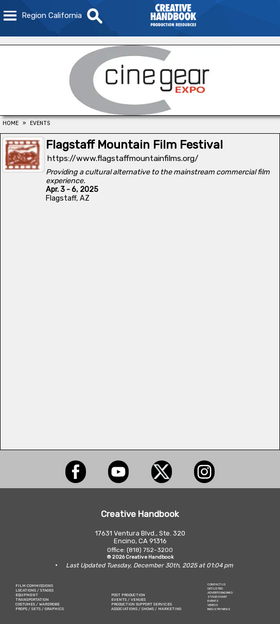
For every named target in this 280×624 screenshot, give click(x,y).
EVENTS (213, 601)
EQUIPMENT (26, 595)
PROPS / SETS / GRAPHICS (39, 609)
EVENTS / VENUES (128, 599)
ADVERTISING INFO (220, 593)
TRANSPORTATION (32, 599)
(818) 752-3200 (150, 550)
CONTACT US (216, 584)
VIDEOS (212, 605)
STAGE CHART (217, 597)
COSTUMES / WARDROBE (37, 604)
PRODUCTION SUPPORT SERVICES (141, 604)
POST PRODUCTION (128, 595)
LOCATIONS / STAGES (34, 590)
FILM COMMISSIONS (34, 585)
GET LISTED (215, 588)
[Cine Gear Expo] (140, 112)
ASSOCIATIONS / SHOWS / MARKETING (146, 609)
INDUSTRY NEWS (219, 609)
